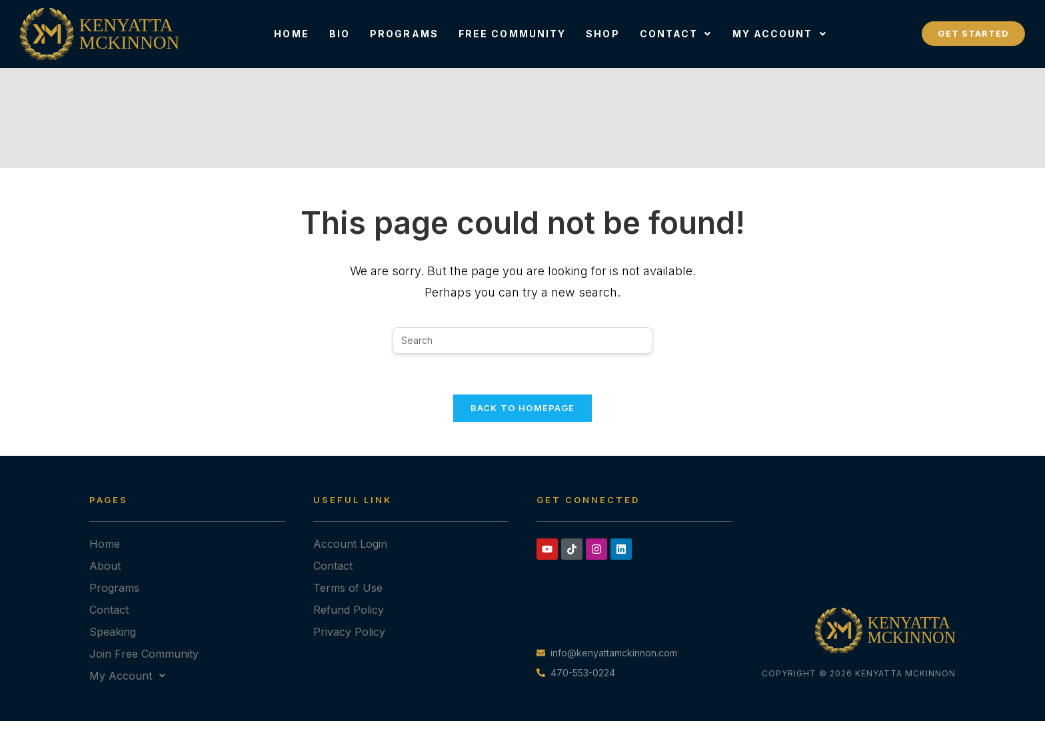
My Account (779, 33)
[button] (676, 34)
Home (291, 33)
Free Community (512, 33)
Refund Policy (348, 609)
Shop (602, 33)
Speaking (112, 631)
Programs (404, 33)
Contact (676, 33)
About (105, 565)
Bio (339, 33)
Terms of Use (348, 587)
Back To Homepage (523, 407)
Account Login (350, 543)
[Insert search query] (522, 340)
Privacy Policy (349, 631)
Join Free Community (144, 653)
